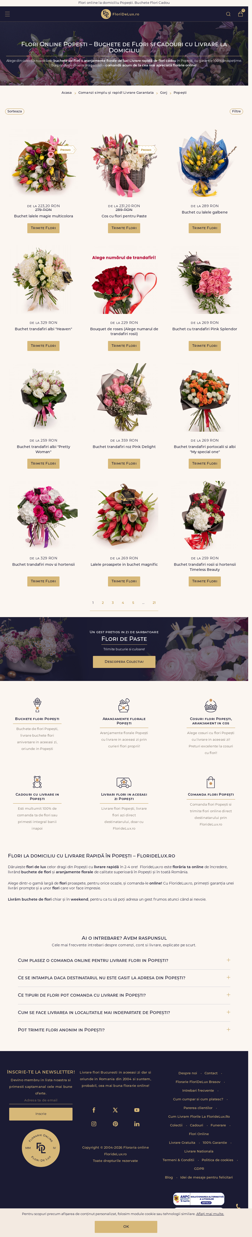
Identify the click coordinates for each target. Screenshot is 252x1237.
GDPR (199, 1169)
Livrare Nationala (198, 1151)
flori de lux (120, 14)
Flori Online (199, 1134)
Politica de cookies (218, 1160)
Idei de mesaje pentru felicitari (206, 1177)
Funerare (219, 1125)
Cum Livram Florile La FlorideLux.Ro (199, 1116)
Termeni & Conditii (179, 1160)
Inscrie (40, 1114)
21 (154, 603)
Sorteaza (14, 111)
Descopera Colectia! (124, 662)
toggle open (7, 14)
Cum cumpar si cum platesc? (198, 1099)
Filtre (236, 111)
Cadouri (197, 1125)
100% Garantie (215, 1143)
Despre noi (188, 1073)
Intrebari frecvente (198, 1090)
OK (126, 1227)
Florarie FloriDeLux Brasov (198, 1082)
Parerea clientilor (198, 1108)
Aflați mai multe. (210, 1214)
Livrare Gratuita (182, 1143)
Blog (169, 1177)
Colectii (177, 1125)
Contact (212, 1073)
